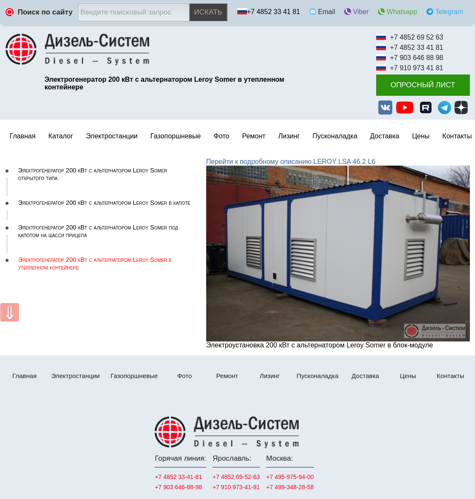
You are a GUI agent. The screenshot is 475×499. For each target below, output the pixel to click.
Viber (361, 11)
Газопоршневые (175, 136)
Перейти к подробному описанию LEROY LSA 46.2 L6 (290, 161)
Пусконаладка (335, 136)
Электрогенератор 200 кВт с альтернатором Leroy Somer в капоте (104, 202)
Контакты (457, 136)
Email (326, 11)
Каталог (60, 136)
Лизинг (288, 136)
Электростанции (75, 375)
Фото (221, 136)
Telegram (449, 11)
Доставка (385, 136)
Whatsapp (402, 11)
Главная (23, 136)
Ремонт (227, 375)
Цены (420, 136)
